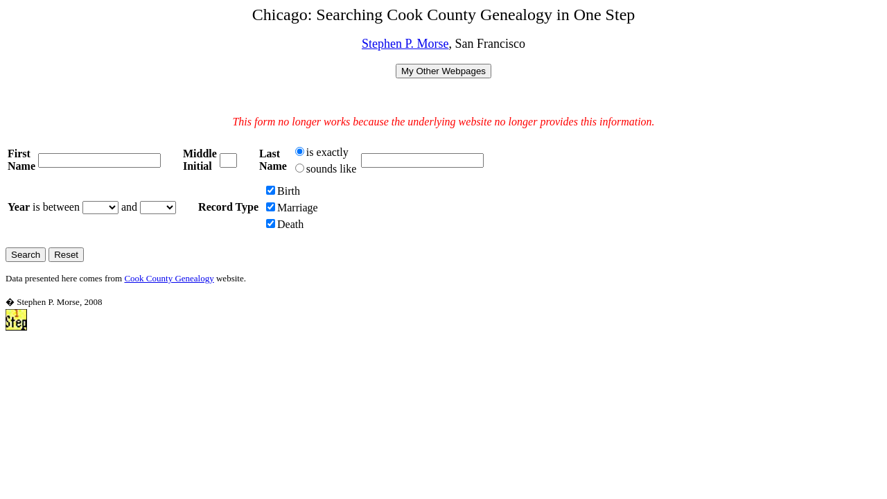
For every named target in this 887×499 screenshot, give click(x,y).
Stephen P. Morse (405, 44)
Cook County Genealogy (168, 278)
